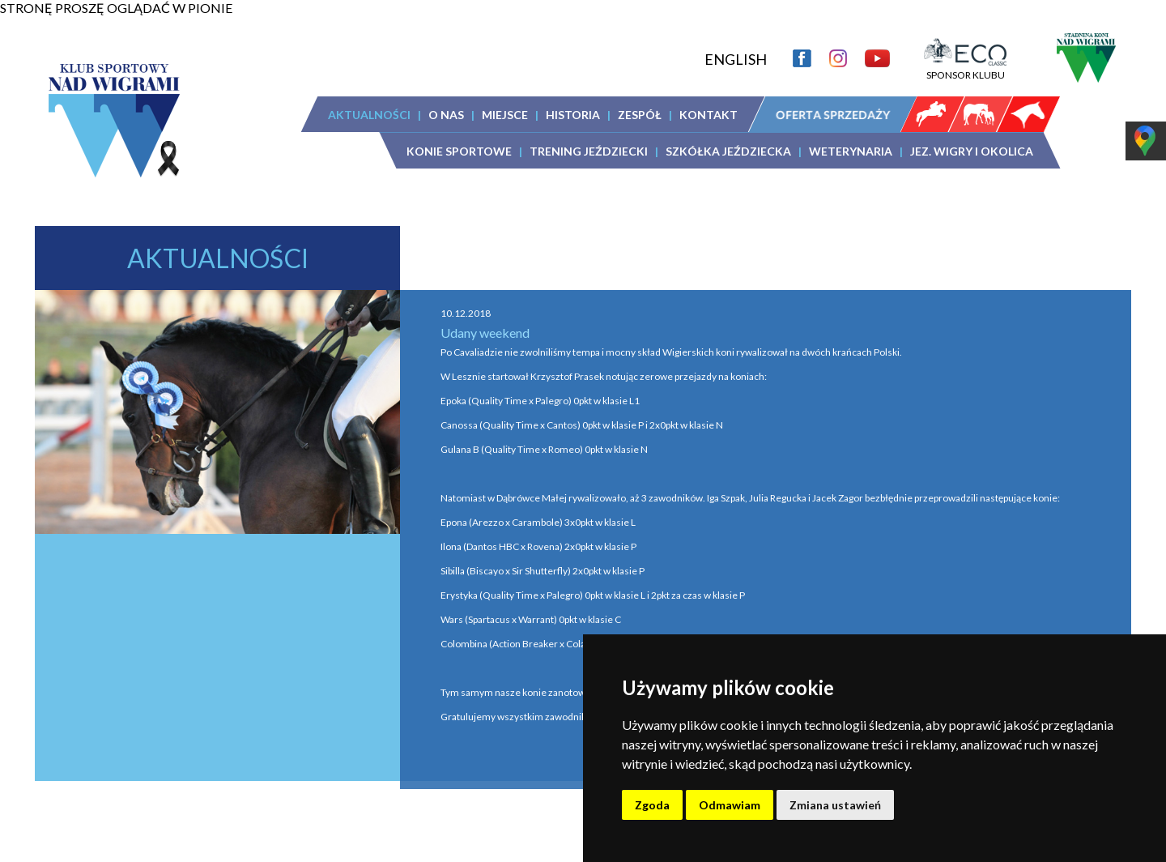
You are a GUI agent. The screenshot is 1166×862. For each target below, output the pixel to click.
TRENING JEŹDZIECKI (589, 151)
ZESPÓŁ (640, 115)
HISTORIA (573, 115)
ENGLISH (735, 59)
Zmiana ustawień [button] (835, 805)
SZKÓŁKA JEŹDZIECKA (728, 151)
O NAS (446, 115)
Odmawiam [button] (729, 805)
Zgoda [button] (652, 805)
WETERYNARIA (850, 151)
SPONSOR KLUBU (965, 69)
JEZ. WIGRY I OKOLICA (971, 151)
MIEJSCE (505, 115)
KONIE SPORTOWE (459, 151)
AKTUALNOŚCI (369, 115)
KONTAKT (708, 115)
